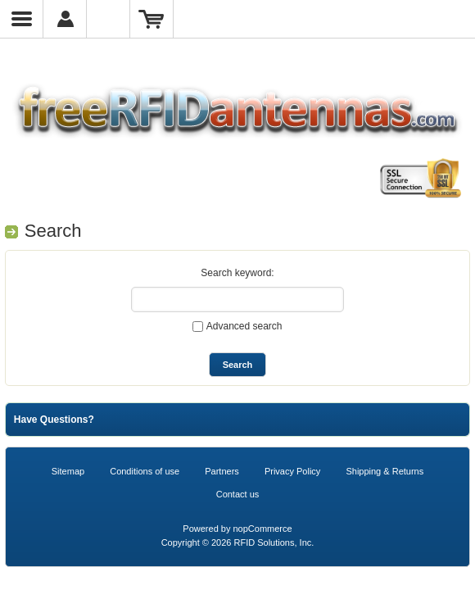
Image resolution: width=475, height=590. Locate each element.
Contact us (238, 494)
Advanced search (244, 326)
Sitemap (68, 471)
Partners (222, 471)
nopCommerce (262, 528)
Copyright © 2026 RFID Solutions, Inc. (237, 542)
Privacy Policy (292, 471)
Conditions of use (144, 471)
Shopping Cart (152, 19)
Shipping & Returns (384, 471)
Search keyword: (237, 273)
